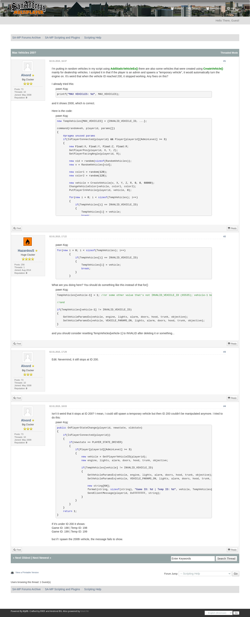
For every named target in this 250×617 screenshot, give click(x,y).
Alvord (26, 75)
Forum (176, 8)
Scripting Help (92, 37)
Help (231, 8)
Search (194, 8)
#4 (224, 406)
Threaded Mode (229, 52)
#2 (224, 236)
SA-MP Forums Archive (26, 37)
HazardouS (26, 250)
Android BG (56, 611)
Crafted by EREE (37, 611)
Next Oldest (22, 557)
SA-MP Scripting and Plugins (62, 37)
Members (213, 8)
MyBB (25, 611)
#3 (224, 352)
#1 (224, 61)
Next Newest (41, 557)
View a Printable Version (27, 572)
